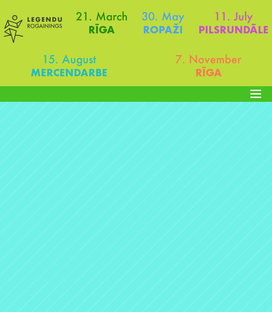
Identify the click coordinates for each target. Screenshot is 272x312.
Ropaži (163, 29)
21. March (102, 16)
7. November (208, 59)
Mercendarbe (69, 72)
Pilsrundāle (233, 29)
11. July (233, 16)
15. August (69, 59)
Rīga (101, 29)
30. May (163, 16)
